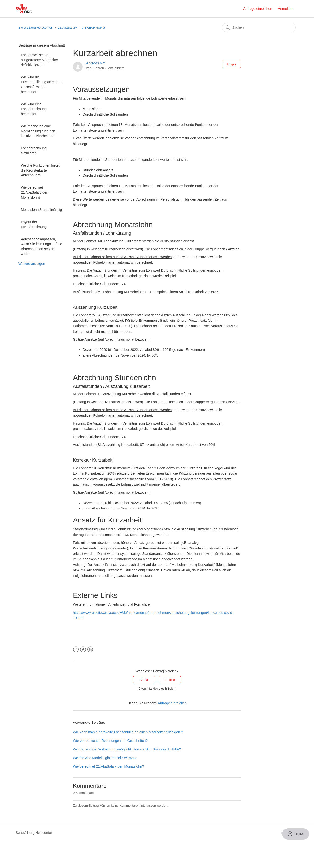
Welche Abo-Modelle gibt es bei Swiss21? (105, 758)
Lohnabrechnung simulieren (34, 150)
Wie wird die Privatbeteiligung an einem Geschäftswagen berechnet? (41, 84)
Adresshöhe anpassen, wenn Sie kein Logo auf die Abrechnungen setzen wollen (41, 246)
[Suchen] (259, 27)
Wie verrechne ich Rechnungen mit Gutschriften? (110, 741)
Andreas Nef (95, 63)
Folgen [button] (231, 64)
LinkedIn (90, 649)
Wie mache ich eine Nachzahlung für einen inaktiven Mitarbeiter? (38, 131)
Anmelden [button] (285, 9)
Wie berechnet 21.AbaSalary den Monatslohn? (34, 192)
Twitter (83, 649)
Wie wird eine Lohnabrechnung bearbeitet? (34, 109)
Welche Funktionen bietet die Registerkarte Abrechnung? (40, 170)
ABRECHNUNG (93, 27)
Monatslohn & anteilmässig (41, 210)
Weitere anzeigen (31, 264)
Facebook (76, 649)
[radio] (144, 679)
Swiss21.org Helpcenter (35, 27)
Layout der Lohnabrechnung (34, 224)
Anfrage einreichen (257, 9)
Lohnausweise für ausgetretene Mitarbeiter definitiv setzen (39, 60)
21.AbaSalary (67, 27)
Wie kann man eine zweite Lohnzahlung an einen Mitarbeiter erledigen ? (128, 732)
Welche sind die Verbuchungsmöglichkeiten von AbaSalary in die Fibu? (127, 749)
